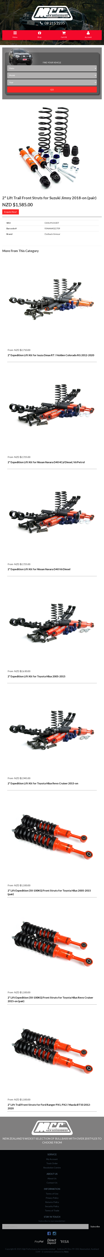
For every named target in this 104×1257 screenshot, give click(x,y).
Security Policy (52, 1206)
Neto (66, 1252)
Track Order (52, 1163)
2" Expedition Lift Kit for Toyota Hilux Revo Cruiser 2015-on (43, 783)
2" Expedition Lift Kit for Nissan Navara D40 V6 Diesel (39, 569)
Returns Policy (52, 1202)
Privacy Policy (52, 1198)
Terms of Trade (52, 1210)
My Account (52, 1159)
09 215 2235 (52, 23)
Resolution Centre (52, 1167)
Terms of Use (52, 1193)
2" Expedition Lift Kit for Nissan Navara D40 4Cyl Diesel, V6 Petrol (46, 462)
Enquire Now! (10, 212)
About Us (52, 1178)
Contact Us (52, 1182)
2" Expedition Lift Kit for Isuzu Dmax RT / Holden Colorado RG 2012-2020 (51, 355)
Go (52, 89)
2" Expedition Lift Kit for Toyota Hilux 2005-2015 (36, 676)
